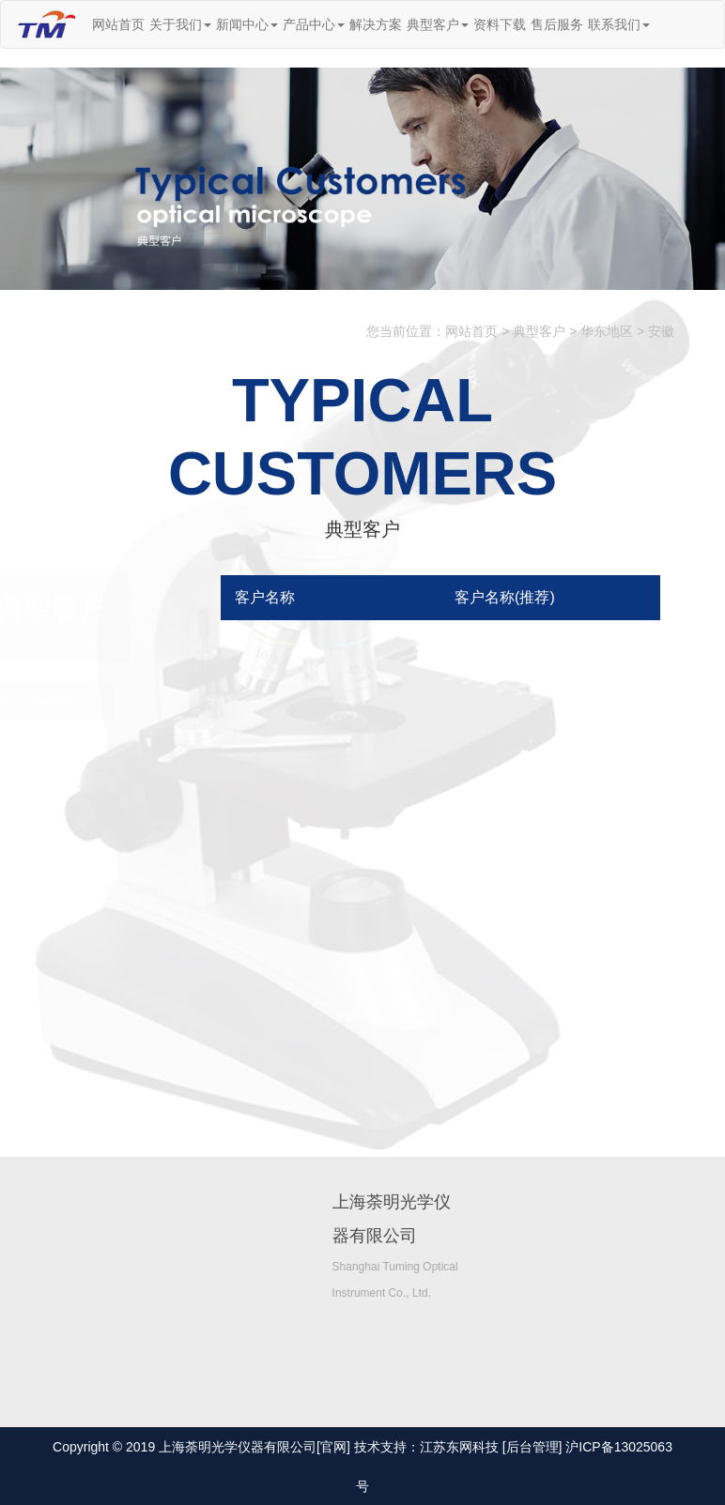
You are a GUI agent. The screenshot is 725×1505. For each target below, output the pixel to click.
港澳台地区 (133, 1075)
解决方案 (375, 24)
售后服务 (557, 24)
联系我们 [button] (619, 24)
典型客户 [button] (438, 24)
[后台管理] (532, 1446)
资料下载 (499, 24)
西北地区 (126, 861)
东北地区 (126, 914)
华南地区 (126, 754)
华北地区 (126, 968)
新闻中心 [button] (247, 24)
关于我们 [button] (180, 24)
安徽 (661, 332)
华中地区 (126, 1021)
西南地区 (126, 807)
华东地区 (606, 332)
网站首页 (118, 24)
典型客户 (539, 332)
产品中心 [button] (314, 24)
